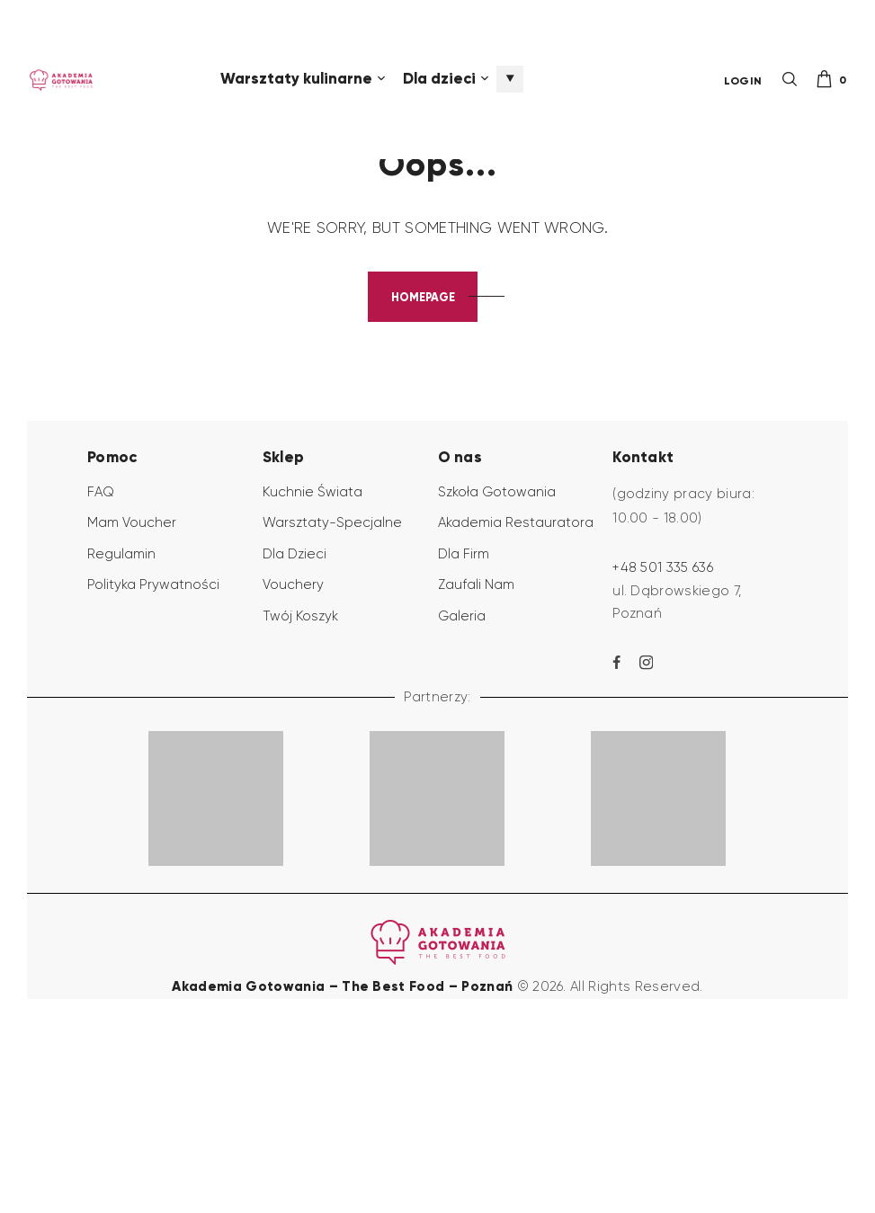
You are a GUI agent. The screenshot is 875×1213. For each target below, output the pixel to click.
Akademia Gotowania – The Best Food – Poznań (344, 1146)
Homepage (423, 456)
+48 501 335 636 (662, 728)
